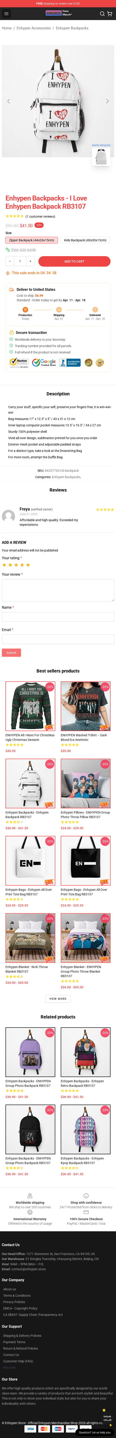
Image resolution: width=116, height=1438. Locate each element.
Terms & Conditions (17, 1295)
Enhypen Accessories (34, 28)
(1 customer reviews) (40, 216)
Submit (11, 653)
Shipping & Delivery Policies (22, 1335)
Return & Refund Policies (20, 1348)
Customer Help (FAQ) (18, 1361)
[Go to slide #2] (70, 179)
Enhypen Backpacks (72, 28)
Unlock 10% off (107, 1418)
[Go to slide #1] (46, 179)
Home (6, 28)
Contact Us (11, 1355)
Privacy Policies (14, 1302)
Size (8, 233)
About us (9, 1289)
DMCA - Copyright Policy (20, 1308)
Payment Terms (14, 1342)
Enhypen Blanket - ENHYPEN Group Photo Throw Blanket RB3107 (81, 971)
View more (58, 998)
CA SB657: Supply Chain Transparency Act (33, 1315)
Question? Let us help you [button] (95, 1432)
